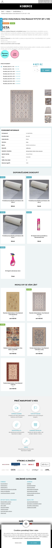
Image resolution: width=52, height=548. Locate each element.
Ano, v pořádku (34, 542)
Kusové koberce (4, 483)
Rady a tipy (30, 499)
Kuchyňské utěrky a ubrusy (6, 511)
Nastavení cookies (18, 542)
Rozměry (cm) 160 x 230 (9, 73)
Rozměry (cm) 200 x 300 (9, 78)
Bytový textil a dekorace (9, 499)
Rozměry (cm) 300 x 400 (9, 83)
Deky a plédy (3, 505)
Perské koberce (17, 11)
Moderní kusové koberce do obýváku (8, 489)
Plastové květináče (31, 487)
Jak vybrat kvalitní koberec (32, 501)
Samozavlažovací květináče (32, 489)
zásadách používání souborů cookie (31, 538)
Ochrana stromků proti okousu (33, 493)
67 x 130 (28, 136)
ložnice (34, 151)
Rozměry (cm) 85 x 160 (8, 69)
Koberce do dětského (5, 491)
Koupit (47, 70)
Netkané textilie (30, 495)
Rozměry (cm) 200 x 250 (9, 76)
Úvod (2, 11)
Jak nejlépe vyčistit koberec (33, 505)
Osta (27, 142)
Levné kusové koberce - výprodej (8, 493)
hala (37, 151)
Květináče (29, 483)
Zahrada (29, 481)
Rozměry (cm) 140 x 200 (9, 71)
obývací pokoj (29, 151)
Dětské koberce (4, 487)
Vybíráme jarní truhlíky (31, 507)
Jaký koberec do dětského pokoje (34, 503)
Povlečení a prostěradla (5, 503)
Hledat (40, 1)
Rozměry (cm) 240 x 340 (9, 81)
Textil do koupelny (4, 509)
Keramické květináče (31, 485)
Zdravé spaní (3, 513)
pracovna (40, 151)
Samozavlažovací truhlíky (32, 491)
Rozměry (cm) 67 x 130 (8, 66)
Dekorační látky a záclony (6, 501)
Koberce (8, 11)
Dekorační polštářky (5, 507)
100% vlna (28, 148)
